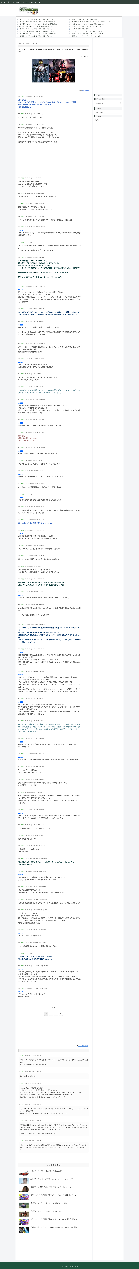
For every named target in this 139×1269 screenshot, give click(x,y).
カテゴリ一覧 (5, 2)
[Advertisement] (53, 163)
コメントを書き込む (54, 1165)
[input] (108, 103)
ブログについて (16, 2)
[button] (120, 103)
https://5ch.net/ (85, 90)
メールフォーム (28, 2)
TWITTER (38, 2)
